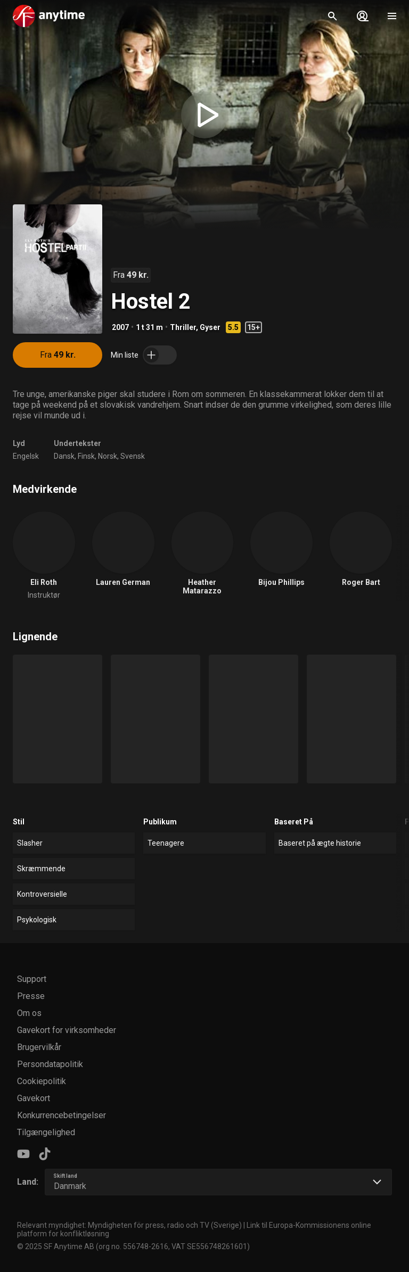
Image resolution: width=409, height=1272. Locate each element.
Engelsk (26, 456)
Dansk (64, 456)
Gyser (210, 327)
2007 (120, 327)
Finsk (86, 456)
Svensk (132, 456)
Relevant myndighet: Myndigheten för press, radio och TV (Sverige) (129, 1225)
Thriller (183, 327)
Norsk (107, 456)
